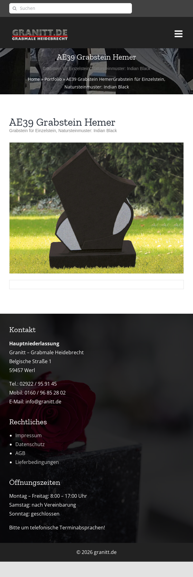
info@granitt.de (43, 401)
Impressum (28, 435)
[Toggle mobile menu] (179, 31)
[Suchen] (70, 8)
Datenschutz (30, 444)
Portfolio (53, 79)
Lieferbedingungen (37, 462)
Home (34, 79)
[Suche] (14, 8)
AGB (20, 453)
